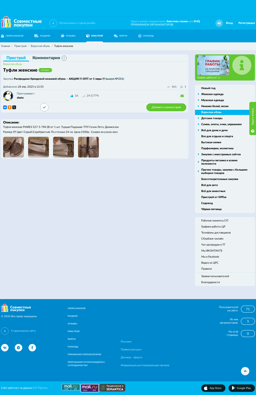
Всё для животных (213, 191)
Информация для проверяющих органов (145, 365)
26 (76, 95)
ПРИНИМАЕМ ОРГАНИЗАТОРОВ (152, 24)
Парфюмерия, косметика (217, 148)
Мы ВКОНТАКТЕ (211, 250)
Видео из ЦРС (210, 263)
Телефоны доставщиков (216, 232)
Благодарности (210, 282)
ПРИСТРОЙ (94, 36)
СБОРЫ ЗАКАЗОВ (77, 308)
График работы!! (208, 77)
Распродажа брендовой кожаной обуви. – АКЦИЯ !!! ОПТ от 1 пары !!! (69, 79)
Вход (229, 23)
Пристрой (16, 58)
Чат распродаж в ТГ (213, 244)
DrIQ (197, 21)
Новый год (208, 88)
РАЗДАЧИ (42, 36)
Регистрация (247, 23)
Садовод (207, 203)
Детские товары (211, 118)
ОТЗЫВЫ (68, 36)
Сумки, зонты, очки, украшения (221, 124)
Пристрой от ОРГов (213, 197)
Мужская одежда (212, 100)
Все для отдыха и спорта (217, 136)
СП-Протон (40, 388)
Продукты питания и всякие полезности (219, 162)
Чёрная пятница (211, 209)
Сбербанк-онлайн (212, 238)
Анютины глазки (177, 21)
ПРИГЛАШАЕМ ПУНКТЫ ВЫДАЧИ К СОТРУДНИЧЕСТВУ (86, 364)
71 (248, 309)
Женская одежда (212, 94)
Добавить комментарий (166, 107)
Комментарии (49, 58)
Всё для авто (209, 185)
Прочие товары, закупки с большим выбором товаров (224, 172)
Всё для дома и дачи (214, 130)
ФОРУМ (120, 36)
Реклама (126, 341)
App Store (215, 388)
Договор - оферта (131, 357)
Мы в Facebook (210, 257)
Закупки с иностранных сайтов (221, 154)
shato (20, 98)
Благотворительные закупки (219, 179)
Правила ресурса (131, 349)
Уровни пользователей (215, 276)
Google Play (244, 388)
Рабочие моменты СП (214, 220)
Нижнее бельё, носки (215, 106)
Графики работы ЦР (213, 226)
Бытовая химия (211, 142)
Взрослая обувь (12, 64)
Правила (206, 269)
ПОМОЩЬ (146, 36)
